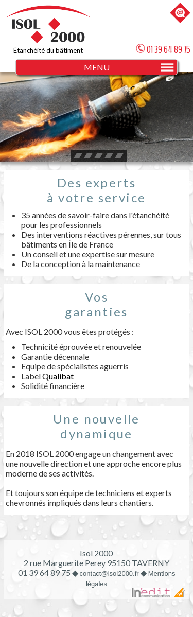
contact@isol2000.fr (109, 573)
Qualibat (58, 376)
